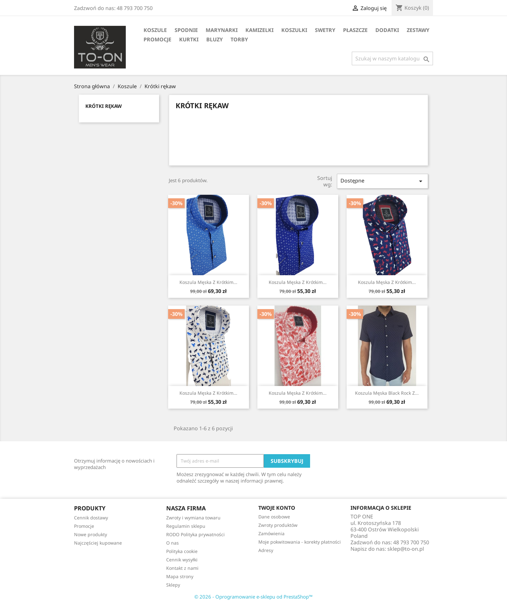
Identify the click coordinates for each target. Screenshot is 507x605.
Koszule (155, 30)
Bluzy (214, 39)
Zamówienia (271, 533)
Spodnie (186, 30)
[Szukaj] (392, 58)
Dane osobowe (274, 517)
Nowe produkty (90, 534)
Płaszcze (355, 30)
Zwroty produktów (277, 525)
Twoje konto (276, 507)
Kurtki (189, 39)
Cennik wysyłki (182, 560)
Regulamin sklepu (185, 526)
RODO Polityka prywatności (195, 534)
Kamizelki (259, 30)
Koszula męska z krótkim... (208, 282)
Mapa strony (179, 576)
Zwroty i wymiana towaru (193, 518)
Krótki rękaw (103, 106)
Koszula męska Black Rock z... (387, 393)
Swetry (325, 30)
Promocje (157, 39)
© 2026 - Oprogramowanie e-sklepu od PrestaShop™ (253, 596)
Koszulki (294, 30)
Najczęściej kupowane (98, 543)
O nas (172, 543)
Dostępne (382, 181)
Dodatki (387, 30)
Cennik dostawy (91, 518)
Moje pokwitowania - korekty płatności (299, 542)
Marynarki (222, 30)
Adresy (265, 550)
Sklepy (173, 585)
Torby (239, 39)
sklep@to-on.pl (405, 548)
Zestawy (418, 30)
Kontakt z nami (182, 568)
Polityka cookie (182, 551)
